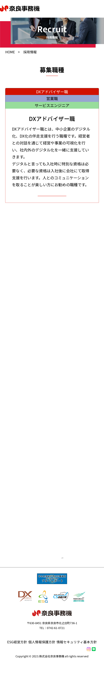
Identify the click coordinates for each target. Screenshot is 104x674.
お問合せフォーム (36, 572)
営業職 (52, 98)
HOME (10, 52)
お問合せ (52, 200)
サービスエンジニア (52, 105)
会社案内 (52, 658)
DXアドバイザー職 (52, 91)
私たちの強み (52, 667)
